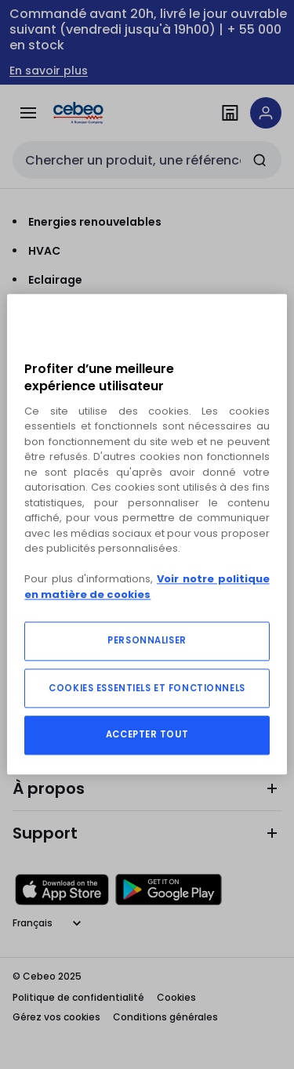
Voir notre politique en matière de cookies (146, 587)
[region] (146, 534)
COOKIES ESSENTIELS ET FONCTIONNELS (147, 689)
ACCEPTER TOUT (147, 735)
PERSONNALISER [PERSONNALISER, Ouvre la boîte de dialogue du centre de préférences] (146, 641)
